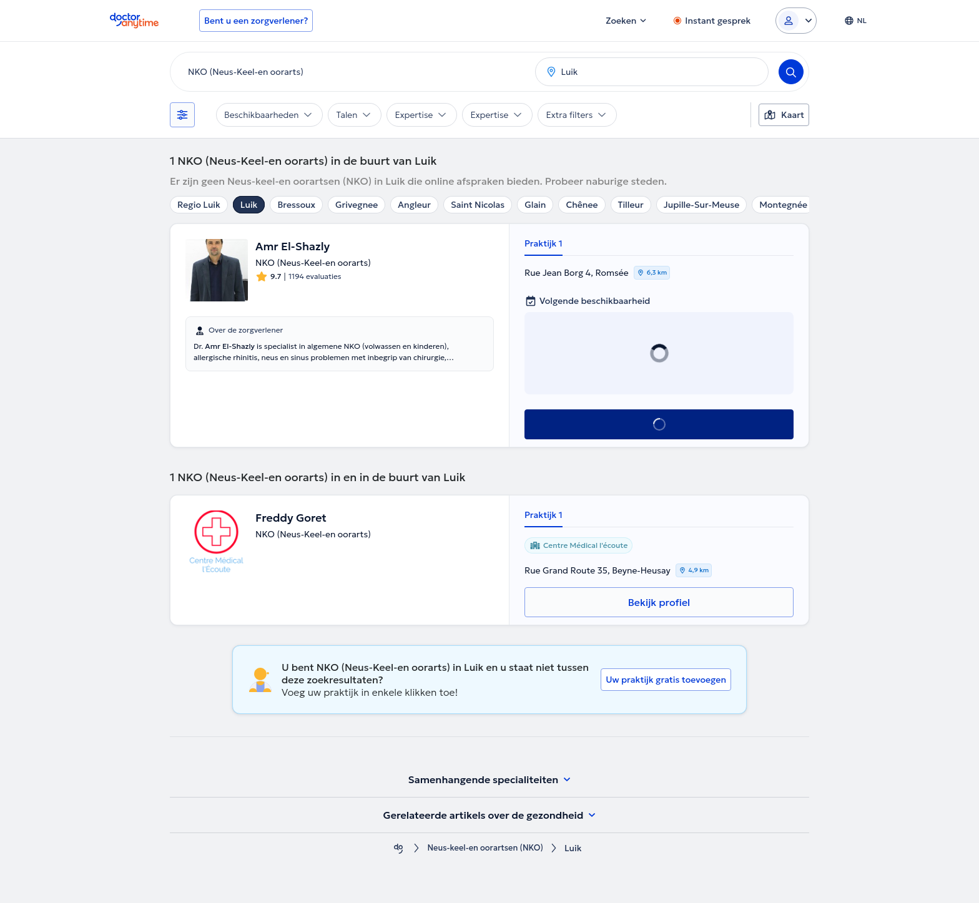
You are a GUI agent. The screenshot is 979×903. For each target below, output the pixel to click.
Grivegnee (356, 204)
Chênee (582, 204)
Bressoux (296, 204)
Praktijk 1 (543, 243)
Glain (535, 204)
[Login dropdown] (796, 20)
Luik (249, 204)
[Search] (791, 71)
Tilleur (631, 204)
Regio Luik (198, 204)
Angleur (414, 204)
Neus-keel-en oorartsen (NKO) (485, 848)
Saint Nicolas (477, 204)
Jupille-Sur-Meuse (702, 204)
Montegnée (783, 204)
